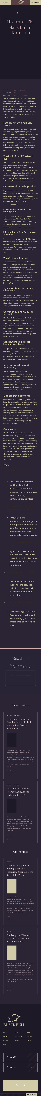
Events (29, 1040)
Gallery (17, 1040)
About (29, 1032)
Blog (4, 1044)
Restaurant (18, 1036)
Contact (6, 1036)
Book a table (31, 1094)
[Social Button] (18, 13)
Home (5, 1032)
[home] (20, 2)
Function (29, 1036)
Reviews (5, 1040)
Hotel (16, 1032)
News (16, 93)
